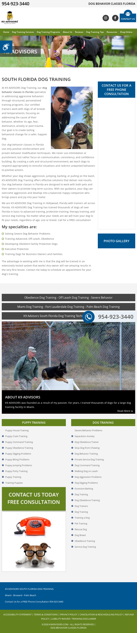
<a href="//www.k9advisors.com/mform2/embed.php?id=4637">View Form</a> (116, 163)
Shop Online (126, 32)
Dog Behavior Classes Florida (68, 623)
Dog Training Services (23, 32)
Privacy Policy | (70, 610)
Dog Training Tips (95, 32)
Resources (112, 32)
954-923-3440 (111, 316)
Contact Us (128, 18)
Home (6, 32)
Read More (125, 406)
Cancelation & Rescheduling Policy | (102, 610)
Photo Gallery (116, 241)
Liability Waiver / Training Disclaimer (73, 614)
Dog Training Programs (48, 32)
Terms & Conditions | (47, 610)
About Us (67, 32)
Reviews (79, 32)
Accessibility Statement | (18, 610)
